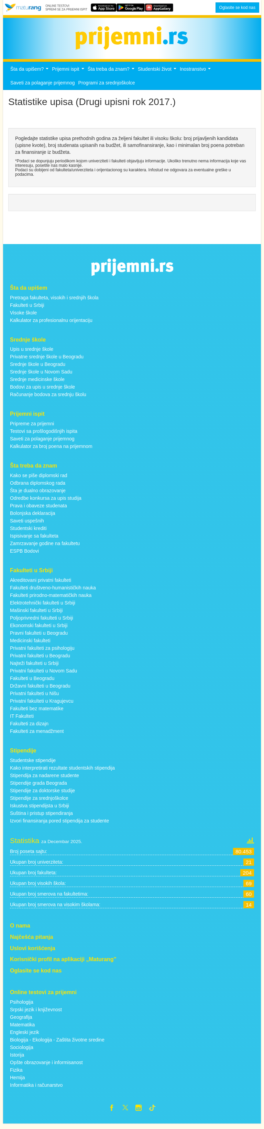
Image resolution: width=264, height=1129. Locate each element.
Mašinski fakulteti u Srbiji (36, 614)
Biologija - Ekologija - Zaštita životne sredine (57, 1043)
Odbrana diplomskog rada (37, 487)
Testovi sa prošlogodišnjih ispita (43, 435)
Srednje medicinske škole (37, 383)
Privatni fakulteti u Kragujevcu (41, 705)
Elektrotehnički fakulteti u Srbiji (42, 606)
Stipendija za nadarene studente (44, 779)
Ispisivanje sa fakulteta (34, 540)
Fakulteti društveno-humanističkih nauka (53, 591)
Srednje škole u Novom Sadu (41, 376)
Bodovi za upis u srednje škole (42, 391)
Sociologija (21, 1051)
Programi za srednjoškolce (106, 86)
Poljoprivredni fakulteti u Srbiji (41, 622)
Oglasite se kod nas (237, 7)
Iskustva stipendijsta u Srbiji (39, 809)
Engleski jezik (24, 1036)
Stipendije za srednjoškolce (39, 802)
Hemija (17, 1081)
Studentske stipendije (33, 764)
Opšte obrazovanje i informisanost (46, 1066)
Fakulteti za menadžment (37, 735)
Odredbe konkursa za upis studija (45, 502)
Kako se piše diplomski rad (38, 479)
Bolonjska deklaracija (32, 517)
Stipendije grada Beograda (38, 787)
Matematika (22, 1028)
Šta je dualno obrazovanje (38, 494)
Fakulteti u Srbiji (27, 309)
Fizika (16, 1074)
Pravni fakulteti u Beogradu (39, 637)
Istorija (17, 1059)
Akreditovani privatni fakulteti (40, 584)
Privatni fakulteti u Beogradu (40, 659)
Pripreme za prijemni (32, 427)
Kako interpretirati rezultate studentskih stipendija (62, 772)
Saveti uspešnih (27, 524)
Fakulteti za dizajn (29, 727)
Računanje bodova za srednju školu (48, 398)
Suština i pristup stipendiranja (41, 817)
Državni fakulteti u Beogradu (40, 690)
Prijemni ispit (69, 74)
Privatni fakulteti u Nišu (34, 697)
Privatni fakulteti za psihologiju (42, 652)
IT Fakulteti (22, 720)
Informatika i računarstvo (36, 1089)
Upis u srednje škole (31, 353)
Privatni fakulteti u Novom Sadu (43, 674)
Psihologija (21, 1006)
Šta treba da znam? (112, 74)
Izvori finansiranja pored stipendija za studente (59, 824)
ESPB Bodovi (24, 555)
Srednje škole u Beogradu (37, 368)
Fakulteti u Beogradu (32, 682)
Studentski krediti (28, 532)
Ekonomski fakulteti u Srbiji (38, 629)
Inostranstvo (196, 74)
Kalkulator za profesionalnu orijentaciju (51, 324)
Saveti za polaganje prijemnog (42, 86)
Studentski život (158, 74)
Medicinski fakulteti (30, 644)
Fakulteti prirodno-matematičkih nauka (50, 599)
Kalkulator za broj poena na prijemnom (51, 450)
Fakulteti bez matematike (37, 712)
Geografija (21, 1021)
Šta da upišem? (30, 74)
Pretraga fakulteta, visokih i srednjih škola (54, 301)
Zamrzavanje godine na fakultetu (45, 547)
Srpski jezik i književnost (36, 1013)
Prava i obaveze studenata (38, 509)
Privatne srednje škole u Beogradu (47, 361)
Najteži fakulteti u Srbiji (34, 667)
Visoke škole (23, 316)
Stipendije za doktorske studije (42, 794)
